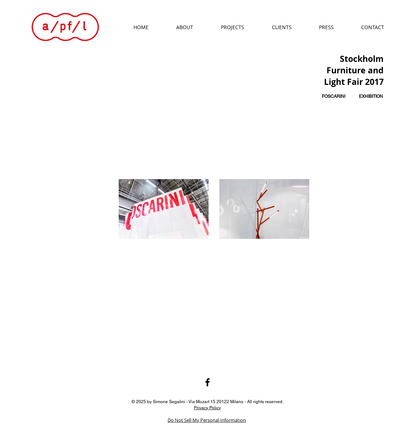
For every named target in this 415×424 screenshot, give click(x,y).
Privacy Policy (207, 407)
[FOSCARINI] (333, 96)
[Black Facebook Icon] (207, 382)
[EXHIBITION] (371, 96)
